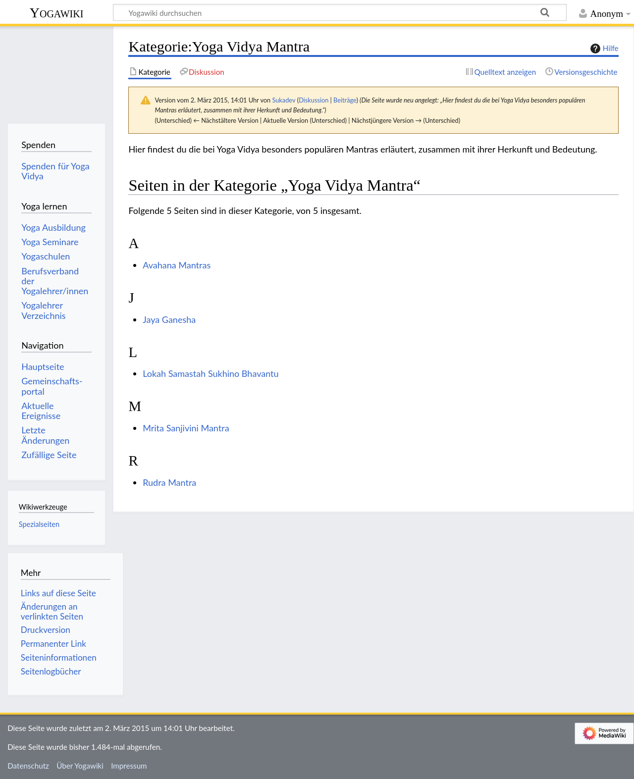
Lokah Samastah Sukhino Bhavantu (210, 373)
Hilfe (603, 48)
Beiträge (344, 100)
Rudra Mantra (169, 482)
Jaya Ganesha (169, 319)
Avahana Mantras (177, 265)
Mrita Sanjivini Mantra (186, 427)
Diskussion (313, 100)
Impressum (129, 765)
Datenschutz (28, 765)
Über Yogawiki (80, 765)
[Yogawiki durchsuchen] (339, 12)
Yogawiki (57, 12)
